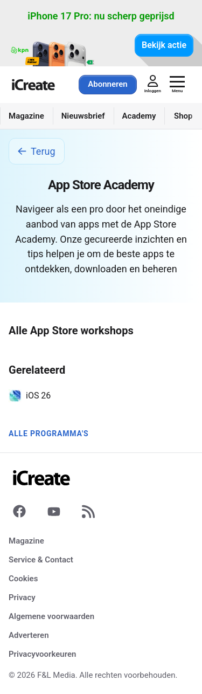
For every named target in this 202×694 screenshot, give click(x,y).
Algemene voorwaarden (51, 616)
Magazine (26, 541)
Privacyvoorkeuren (42, 654)
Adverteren (29, 635)
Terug (36, 151)
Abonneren (107, 84)
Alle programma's (48, 433)
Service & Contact (41, 560)
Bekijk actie (164, 45)
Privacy (22, 597)
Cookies (23, 578)
